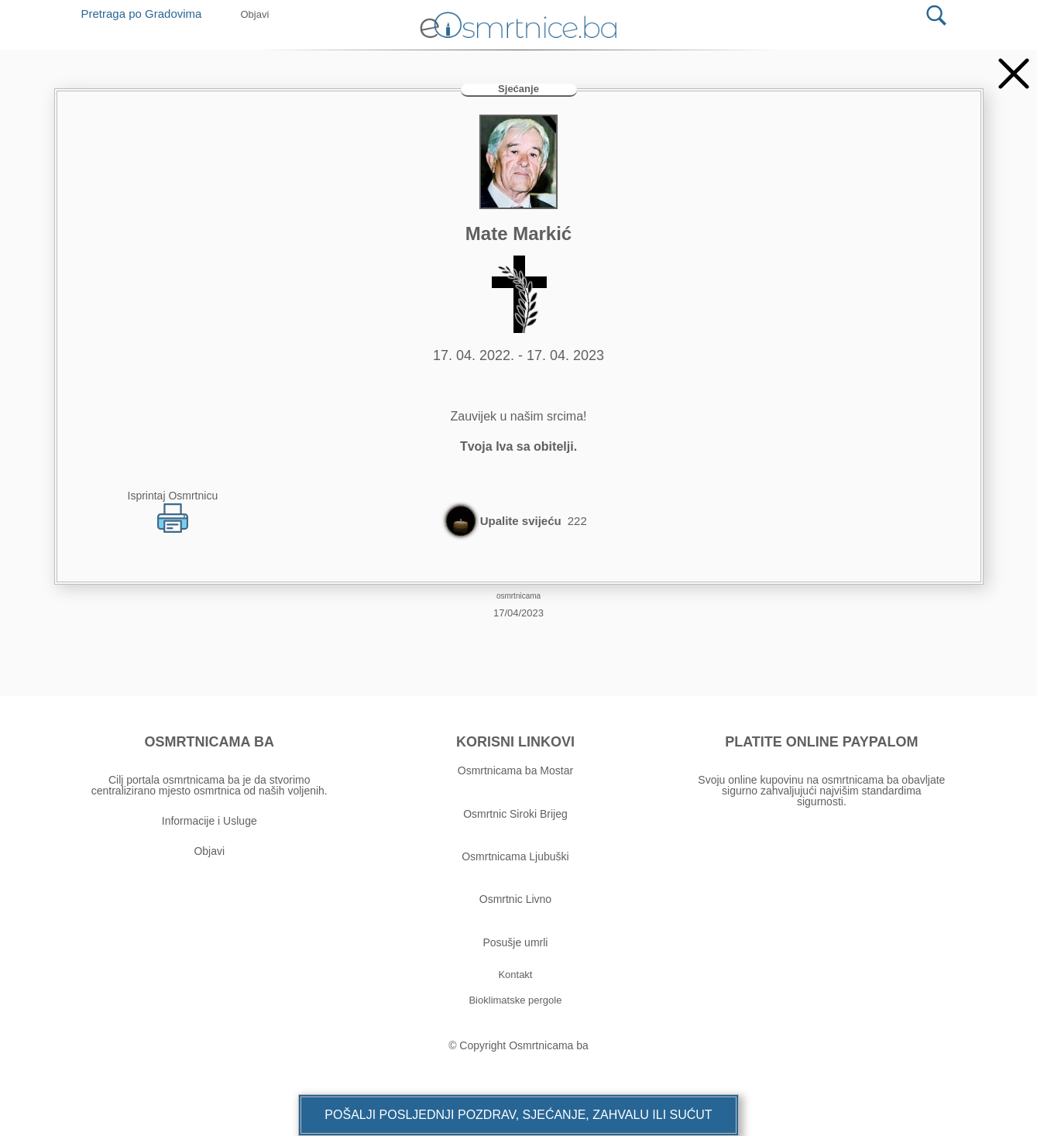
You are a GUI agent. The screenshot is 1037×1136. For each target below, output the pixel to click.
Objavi (209, 851)
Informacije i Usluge (209, 821)
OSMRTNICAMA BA (209, 742)
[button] (518, 1115)
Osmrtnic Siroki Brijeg (515, 814)
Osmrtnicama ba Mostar (515, 770)
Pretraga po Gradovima (147, 13)
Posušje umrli (515, 942)
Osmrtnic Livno (515, 899)
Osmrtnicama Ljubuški (515, 856)
